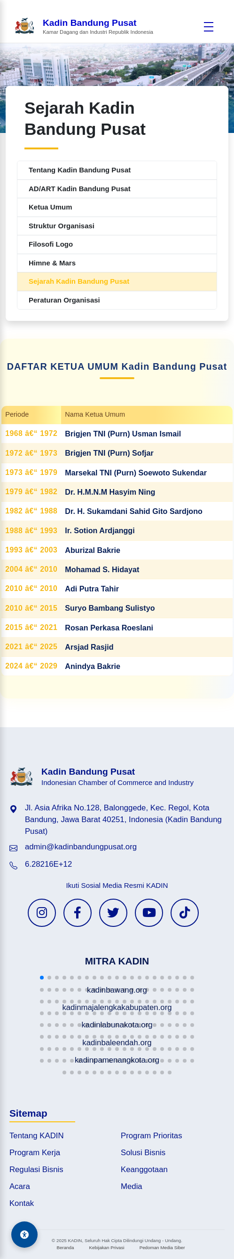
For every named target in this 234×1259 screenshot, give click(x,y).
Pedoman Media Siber (162, 1247)
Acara (19, 1186)
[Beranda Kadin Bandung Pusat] (83, 26)
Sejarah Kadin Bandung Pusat (79, 281)
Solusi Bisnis (143, 1152)
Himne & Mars (52, 263)
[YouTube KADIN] (149, 913)
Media (131, 1186)
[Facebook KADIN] (77, 913)
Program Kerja (34, 1152)
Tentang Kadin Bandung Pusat (80, 170)
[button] (42, 977)
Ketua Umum (50, 207)
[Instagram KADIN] (42, 913)
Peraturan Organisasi (64, 300)
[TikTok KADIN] (185, 913)
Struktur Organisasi (61, 226)
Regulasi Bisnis (36, 1169)
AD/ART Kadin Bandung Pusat (80, 189)
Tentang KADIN (36, 1135)
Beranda (65, 1247)
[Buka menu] (208, 27)
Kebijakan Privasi (106, 1247)
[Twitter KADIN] (113, 913)
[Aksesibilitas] (24, 1234)
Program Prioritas (151, 1135)
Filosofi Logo (51, 244)
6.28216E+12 (48, 864)
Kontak (21, 1203)
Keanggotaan (144, 1169)
